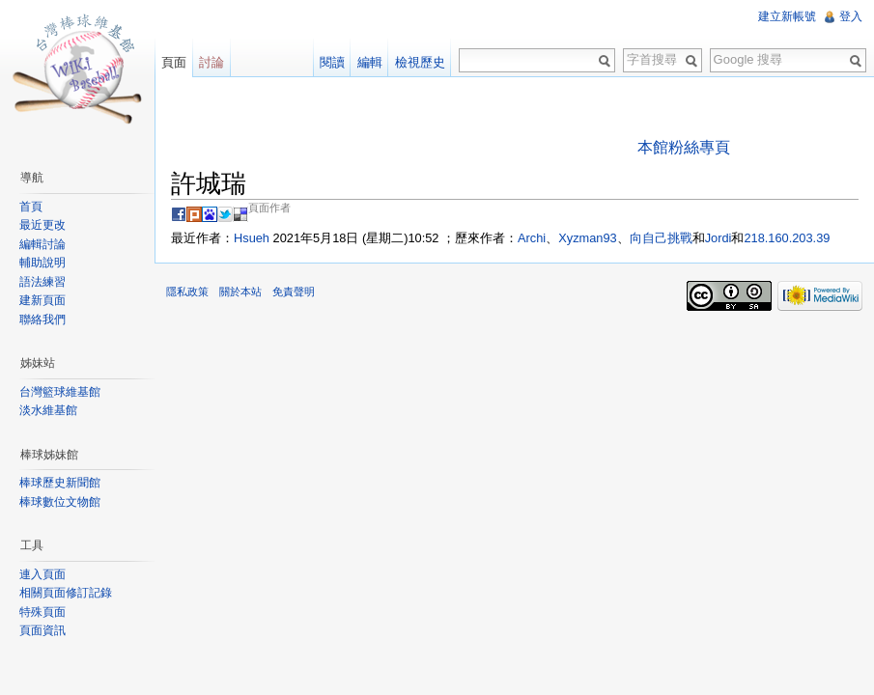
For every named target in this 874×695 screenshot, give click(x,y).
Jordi (718, 238)
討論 (211, 62)
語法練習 (42, 282)
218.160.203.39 (787, 238)
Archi (532, 238)
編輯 (369, 62)
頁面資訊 (42, 630)
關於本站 (240, 291)
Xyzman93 (587, 238)
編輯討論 (42, 244)
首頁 (30, 206)
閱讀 (332, 62)
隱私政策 (187, 291)
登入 (850, 16)
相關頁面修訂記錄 (65, 592)
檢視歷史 (420, 62)
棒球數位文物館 (59, 502)
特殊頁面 (42, 612)
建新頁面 (42, 300)
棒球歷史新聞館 (59, 482)
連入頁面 (42, 574)
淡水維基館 (48, 410)
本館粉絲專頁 (683, 147)
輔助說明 (42, 262)
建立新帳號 (787, 16)
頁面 (173, 62)
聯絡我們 (42, 319)
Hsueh (251, 238)
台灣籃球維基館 (59, 392)
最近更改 (42, 225)
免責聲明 (293, 291)
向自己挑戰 (661, 238)
